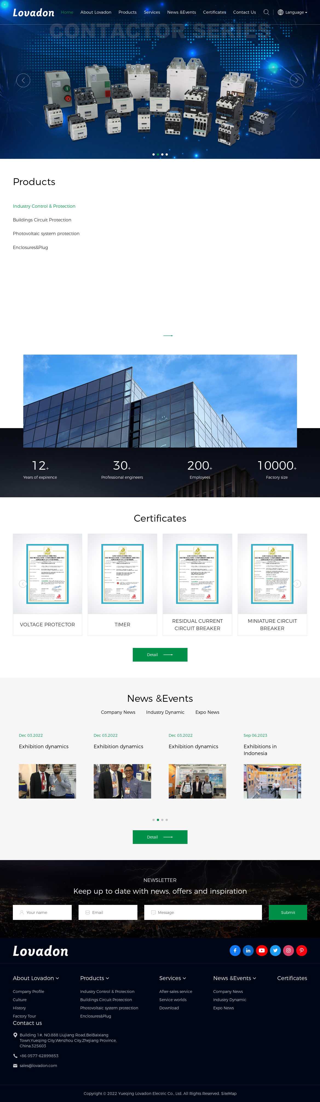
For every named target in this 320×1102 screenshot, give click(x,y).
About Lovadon (95, 12)
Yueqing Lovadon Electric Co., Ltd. (33, 12)
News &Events (181, 12)
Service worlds (172, 999)
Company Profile (28, 991)
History (19, 1007)
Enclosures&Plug (30, 247)
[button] (23, 80)
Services (152, 12)
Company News (118, 712)
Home (67, 12)
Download (169, 1007)
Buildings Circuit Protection (42, 220)
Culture (20, 999)
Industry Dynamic (165, 712)
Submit (288, 912)
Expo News (207, 712)
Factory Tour (24, 1016)
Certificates (214, 12)
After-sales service (175, 991)
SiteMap (229, 1093)
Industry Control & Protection (44, 206)
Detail (160, 335)
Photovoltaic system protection (46, 233)
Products (128, 12)
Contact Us (244, 12)
